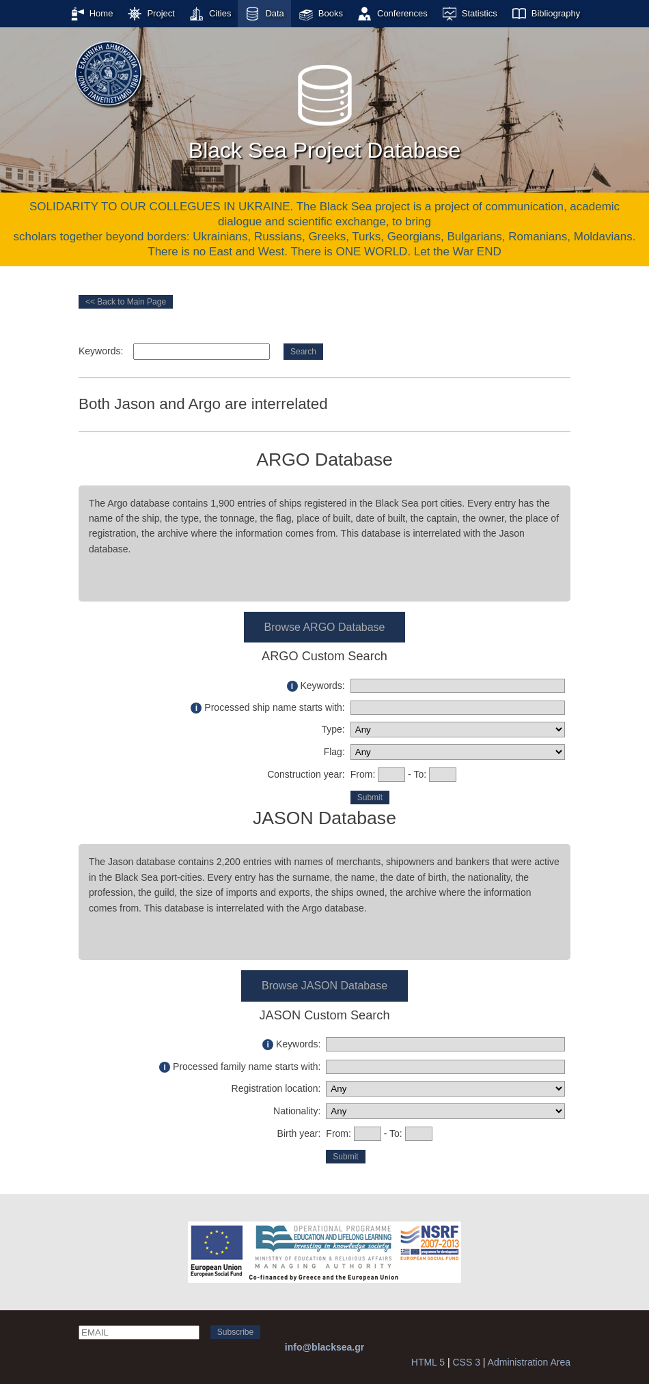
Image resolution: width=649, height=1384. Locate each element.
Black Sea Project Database (324, 109)
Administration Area (529, 1362)
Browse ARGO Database (324, 627)
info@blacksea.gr (324, 1347)
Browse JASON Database (324, 985)
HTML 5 (428, 1362)
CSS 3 (466, 1362)
